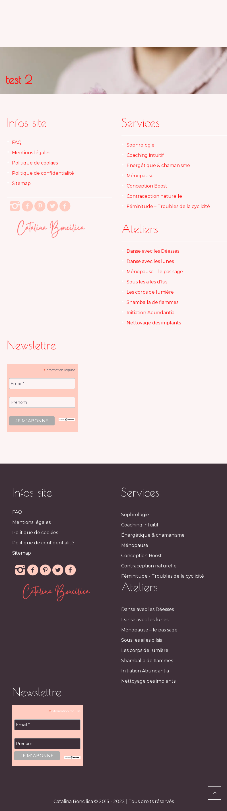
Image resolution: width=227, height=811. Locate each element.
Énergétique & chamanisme (158, 165)
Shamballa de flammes (152, 302)
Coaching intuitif (145, 155)
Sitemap (21, 183)
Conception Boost (147, 186)
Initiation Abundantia (150, 312)
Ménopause (140, 175)
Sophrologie (140, 145)
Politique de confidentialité (43, 173)
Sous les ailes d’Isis (147, 282)
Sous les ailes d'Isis (141, 640)
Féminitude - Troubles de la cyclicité (162, 576)
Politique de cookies (35, 163)
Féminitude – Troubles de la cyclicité (168, 206)
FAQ (17, 142)
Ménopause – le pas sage (155, 271)
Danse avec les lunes (150, 261)
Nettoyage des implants (154, 323)
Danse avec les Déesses (153, 251)
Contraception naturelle (154, 196)
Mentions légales (31, 152)
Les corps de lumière (150, 292)
